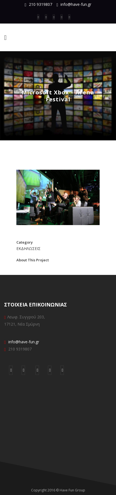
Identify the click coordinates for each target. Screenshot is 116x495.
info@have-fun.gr (75, 4)
